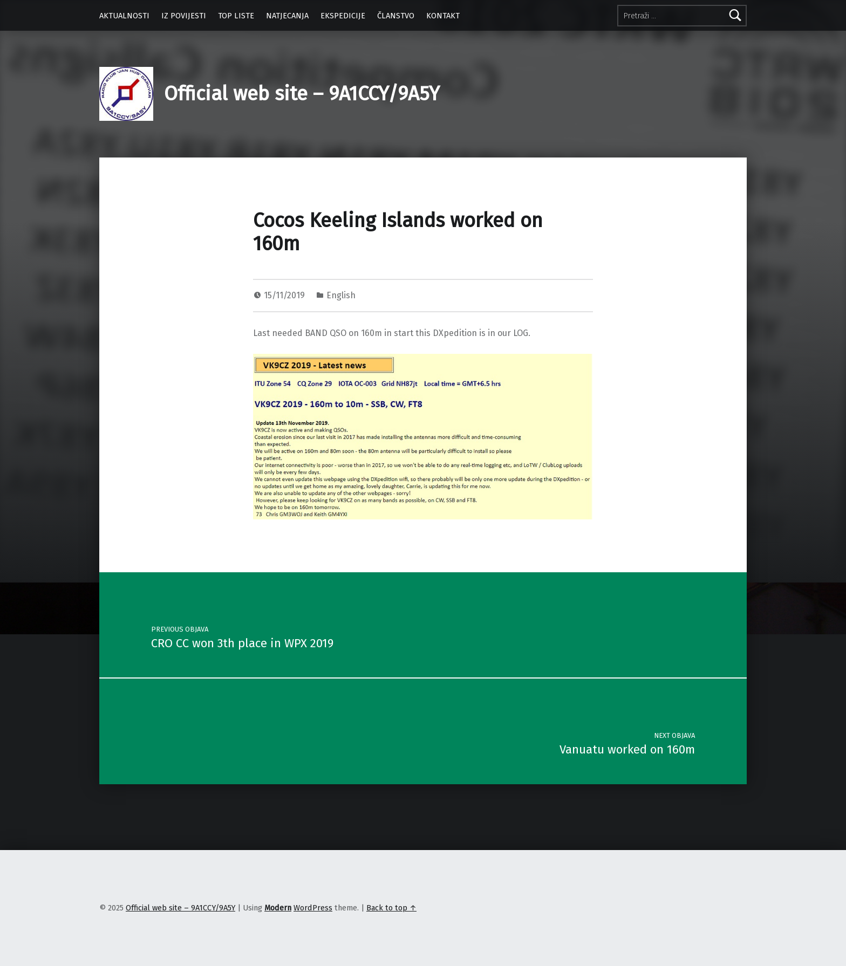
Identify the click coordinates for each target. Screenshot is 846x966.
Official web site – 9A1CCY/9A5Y (302, 94)
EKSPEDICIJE (342, 15)
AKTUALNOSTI (124, 15)
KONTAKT (443, 15)
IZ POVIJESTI (183, 15)
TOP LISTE (236, 15)
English (341, 295)
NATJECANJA (287, 15)
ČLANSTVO (395, 15)
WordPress (313, 908)
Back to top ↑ (391, 908)
